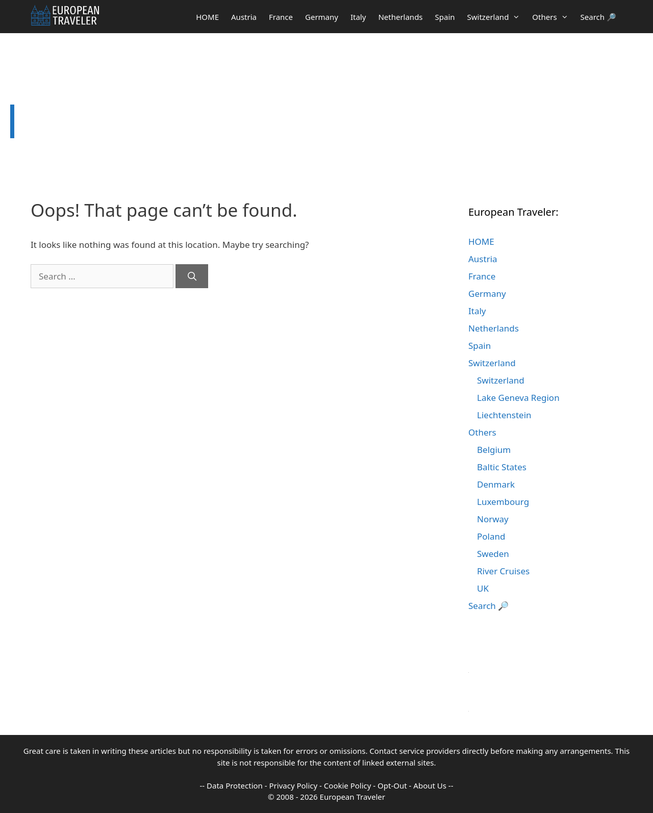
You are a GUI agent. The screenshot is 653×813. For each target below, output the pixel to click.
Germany (321, 17)
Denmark (496, 484)
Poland (491, 536)
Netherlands (400, 17)
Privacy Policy (293, 785)
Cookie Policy (347, 785)
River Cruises (503, 571)
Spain (445, 17)
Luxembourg (503, 501)
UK (483, 588)
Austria (244, 17)
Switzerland (496, 17)
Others (553, 17)
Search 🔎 (598, 17)
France (281, 17)
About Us (429, 785)
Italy (358, 17)
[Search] (191, 276)
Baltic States (501, 467)
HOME (207, 17)
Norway (493, 519)
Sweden (493, 554)
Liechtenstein (504, 415)
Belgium (494, 449)
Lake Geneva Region (518, 397)
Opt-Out (392, 785)
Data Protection (235, 785)
